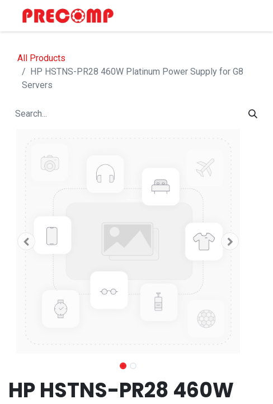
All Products (41, 58)
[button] (26, 241)
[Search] (253, 114)
